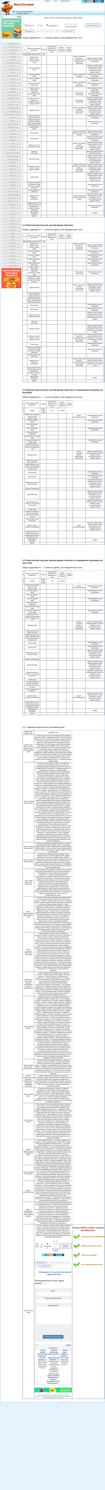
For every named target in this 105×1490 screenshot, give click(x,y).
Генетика (12, 79)
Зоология (12, 101)
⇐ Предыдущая (28, 31)
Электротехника (12, 265)
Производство (13, 198)
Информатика (13, 111)
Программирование (12, 194)
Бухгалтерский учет (12, 75)
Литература (13, 140)
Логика (13, 143)
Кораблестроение (13, 127)
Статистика (13, 220)
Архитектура (12, 56)
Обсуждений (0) (53, 25)
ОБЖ (12, 178)
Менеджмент (12, 165)
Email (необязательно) (53, 1298)
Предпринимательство (13, 63)
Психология (13, 204)
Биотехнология (13, 69)
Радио (13, 207)
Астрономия (12, 59)
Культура (12, 133)
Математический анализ (13, 153)
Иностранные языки (12, 108)
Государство (12, 88)
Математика (12, 149)
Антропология (13, 50)
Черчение (13, 255)
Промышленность (13, 201)
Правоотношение (13, 191)
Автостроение (13, 46)
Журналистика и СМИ (13, 98)
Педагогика (13, 185)
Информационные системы (12, 114)
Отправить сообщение (53, 1337)
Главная (47, 1)
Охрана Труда (13, 181)
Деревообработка (13, 95)
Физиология (13, 243)
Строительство (13, 223)
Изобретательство (13, 104)
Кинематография (13, 124)
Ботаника (12, 72)
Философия (13, 246)
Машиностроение (13, 159)
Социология (13, 214)
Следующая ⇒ (70, 31)
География (13, 82)
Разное (13, 210)
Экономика (13, 262)
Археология (13, 53)
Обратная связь (65, 1)
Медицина (13, 162)
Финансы (12, 249)
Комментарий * (53, 1305)
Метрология (13, 172)
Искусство (13, 117)
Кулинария (13, 130)
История (13, 120)
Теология (12, 226)
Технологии (13, 230)
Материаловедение (12, 156)
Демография (12, 91)
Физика (13, 239)
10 (62, 31)
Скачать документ (93, 25)
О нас (55, 1)
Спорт (13, 217)
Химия (13, 252)
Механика (13, 175)
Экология (12, 259)
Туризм (13, 233)
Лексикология (13, 136)
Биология (12, 66)
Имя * (53, 1291)
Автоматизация (13, 43)
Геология (12, 85)
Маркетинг (13, 146)
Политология (12, 188)
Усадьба (13, 236)
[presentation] (52, 1330)
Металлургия (13, 169)
